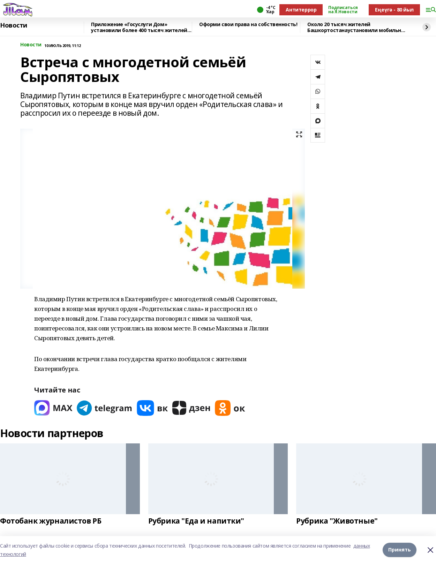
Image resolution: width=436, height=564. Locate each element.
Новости (13, 25)
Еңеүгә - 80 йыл (394, 9)
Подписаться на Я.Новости (343, 10)
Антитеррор (301, 9)
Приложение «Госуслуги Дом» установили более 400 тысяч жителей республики (139, 27)
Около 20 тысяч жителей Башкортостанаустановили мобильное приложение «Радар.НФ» (357, 27)
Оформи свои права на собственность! (248, 25)
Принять (399, 550)
